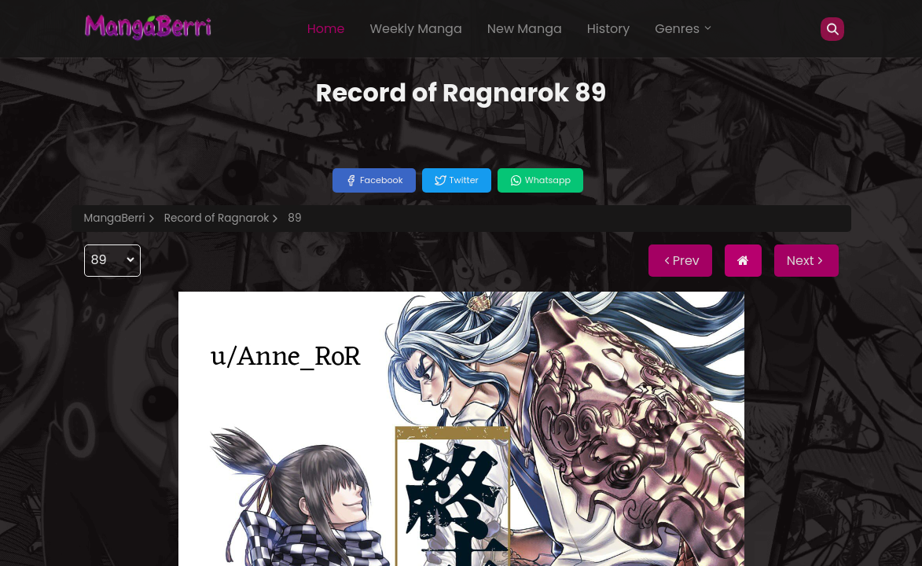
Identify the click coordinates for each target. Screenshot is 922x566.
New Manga (524, 29)
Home (326, 29)
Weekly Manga (415, 29)
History (608, 29)
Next (806, 260)
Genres (684, 29)
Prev (680, 260)
